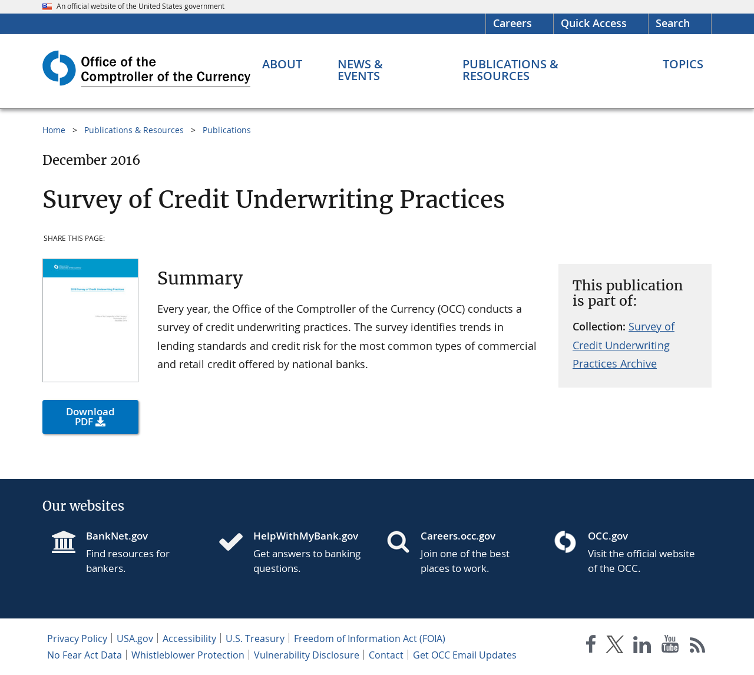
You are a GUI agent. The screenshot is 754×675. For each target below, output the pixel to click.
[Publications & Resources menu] (544, 70)
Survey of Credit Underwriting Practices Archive (623, 344)
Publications (227, 129)
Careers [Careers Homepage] (512, 23)
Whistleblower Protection (187, 654)
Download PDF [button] (90, 416)
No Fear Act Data (84, 654)
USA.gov (135, 638)
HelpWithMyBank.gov (305, 535)
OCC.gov (608, 535)
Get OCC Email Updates (465, 654)
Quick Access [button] (594, 23)
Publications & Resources (134, 129)
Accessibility (189, 638)
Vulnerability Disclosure (306, 654)
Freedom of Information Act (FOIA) (369, 638)
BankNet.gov (117, 535)
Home (53, 129)
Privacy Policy (77, 638)
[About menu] (282, 64)
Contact (386, 654)
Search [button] (673, 23)
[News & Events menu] (382, 70)
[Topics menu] (683, 64)
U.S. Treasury (255, 638)
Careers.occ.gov (458, 535)
